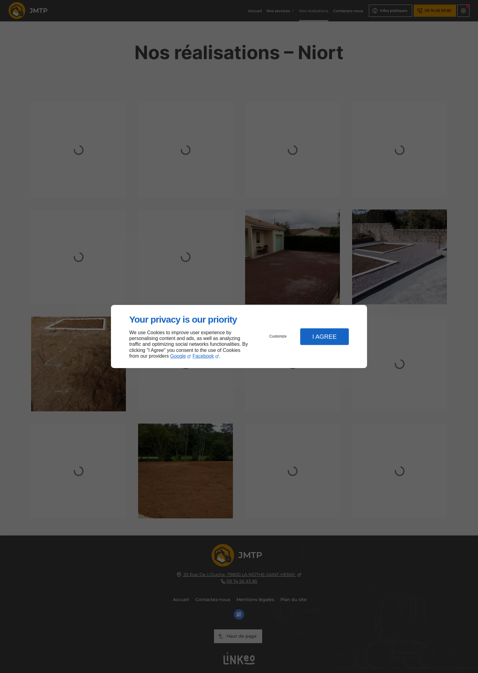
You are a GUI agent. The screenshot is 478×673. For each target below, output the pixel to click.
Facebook (203, 356)
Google (178, 356)
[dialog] (239, 336)
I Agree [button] (324, 336)
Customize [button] (278, 336)
